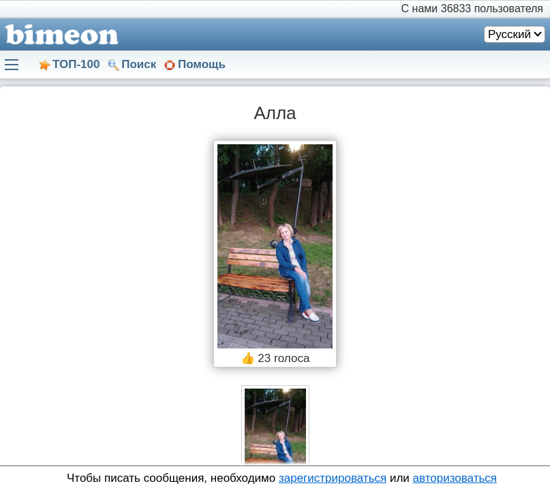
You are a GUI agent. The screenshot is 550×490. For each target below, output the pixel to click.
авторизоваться (455, 478)
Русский (509, 34)
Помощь (202, 64)
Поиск (138, 64)
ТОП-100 (76, 64)
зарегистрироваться (332, 478)
